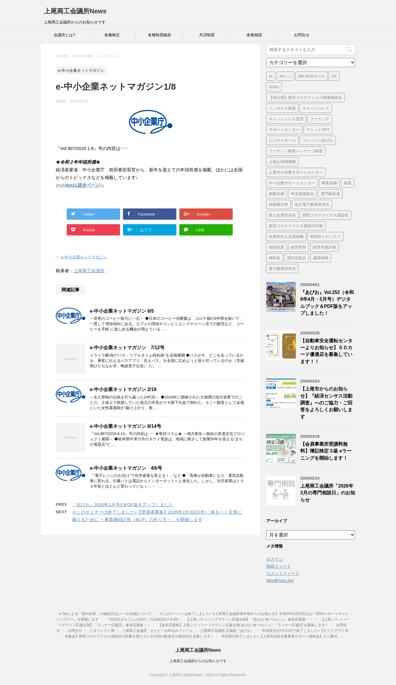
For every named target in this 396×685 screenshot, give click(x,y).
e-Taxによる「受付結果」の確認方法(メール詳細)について (105, 614)
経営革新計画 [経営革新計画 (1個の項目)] (324, 247)
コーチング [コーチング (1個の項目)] (319, 119)
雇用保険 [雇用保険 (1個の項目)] (320, 258)
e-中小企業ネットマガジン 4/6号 (126, 468)
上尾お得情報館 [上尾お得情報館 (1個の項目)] (282, 161)
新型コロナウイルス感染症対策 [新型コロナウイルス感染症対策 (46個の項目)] (296, 226)
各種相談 (254, 35)
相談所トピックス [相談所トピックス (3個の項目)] (325, 236)
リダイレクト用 (102, 631)
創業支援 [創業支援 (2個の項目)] (276, 194)
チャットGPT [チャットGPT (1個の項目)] (318, 129)
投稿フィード (278, 566)
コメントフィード (282, 573)
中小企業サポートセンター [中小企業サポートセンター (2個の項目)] (292, 183)
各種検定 (112, 35)
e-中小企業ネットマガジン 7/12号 (127, 347)
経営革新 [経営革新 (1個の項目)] (298, 247)
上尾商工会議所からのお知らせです (198, 661)
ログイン (274, 559)
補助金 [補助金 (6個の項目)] (274, 258)
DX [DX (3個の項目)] (334, 76)
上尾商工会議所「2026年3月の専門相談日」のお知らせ (327, 492)
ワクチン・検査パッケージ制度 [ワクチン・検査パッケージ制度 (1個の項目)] (296, 151)
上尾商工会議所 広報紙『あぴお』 (227, 631)
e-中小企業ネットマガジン (84, 257)
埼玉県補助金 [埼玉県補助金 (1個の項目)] (302, 194)
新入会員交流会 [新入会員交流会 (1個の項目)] (282, 215)
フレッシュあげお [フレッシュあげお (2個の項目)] (317, 140)
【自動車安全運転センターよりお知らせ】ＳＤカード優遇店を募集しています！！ (326, 351)
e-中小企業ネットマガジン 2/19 (123, 389)
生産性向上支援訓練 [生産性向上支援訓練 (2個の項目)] (286, 236)
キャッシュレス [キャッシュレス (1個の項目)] (315, 108)
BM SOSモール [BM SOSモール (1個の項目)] (311, 76)
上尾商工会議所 (89, 270)
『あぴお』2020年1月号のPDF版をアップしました (122, 504)
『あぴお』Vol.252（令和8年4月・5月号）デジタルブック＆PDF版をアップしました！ (327, 303)
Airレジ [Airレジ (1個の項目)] (285, 76)
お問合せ (301, 35)
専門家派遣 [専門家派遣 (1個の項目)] (330, 194)
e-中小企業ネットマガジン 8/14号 (125, 426)
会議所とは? (64, 35)
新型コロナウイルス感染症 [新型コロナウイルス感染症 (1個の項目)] (325, 215)
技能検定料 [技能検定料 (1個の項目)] (278, 204)
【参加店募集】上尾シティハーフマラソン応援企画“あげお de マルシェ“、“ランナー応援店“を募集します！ (243, 625)
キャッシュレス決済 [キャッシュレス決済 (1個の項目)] (286, 119)
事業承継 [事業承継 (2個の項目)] (329, 183)
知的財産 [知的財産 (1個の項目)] (276, 247)
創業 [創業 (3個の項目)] (348, 183)
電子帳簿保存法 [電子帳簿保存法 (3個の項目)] (282, 268)
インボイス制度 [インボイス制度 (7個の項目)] (282, 108)
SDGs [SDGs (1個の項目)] (274, 87)
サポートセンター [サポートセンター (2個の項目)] (284, 129)
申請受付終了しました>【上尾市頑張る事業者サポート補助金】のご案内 (279, 636)
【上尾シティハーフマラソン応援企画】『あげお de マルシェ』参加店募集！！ (249, 619)
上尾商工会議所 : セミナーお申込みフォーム (157, 631)
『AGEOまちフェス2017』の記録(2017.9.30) (142, 619)
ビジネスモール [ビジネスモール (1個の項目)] (282, 140)
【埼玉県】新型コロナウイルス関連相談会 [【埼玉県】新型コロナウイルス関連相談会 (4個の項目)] (305, 97)
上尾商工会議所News (75, 11)
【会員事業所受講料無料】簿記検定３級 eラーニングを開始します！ (326, 451)
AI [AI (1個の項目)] (270, 76)
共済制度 (207, 35)
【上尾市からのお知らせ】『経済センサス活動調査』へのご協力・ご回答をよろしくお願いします (326, 402)
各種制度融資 (159, 35)
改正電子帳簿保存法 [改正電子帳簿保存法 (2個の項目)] (312, 204)
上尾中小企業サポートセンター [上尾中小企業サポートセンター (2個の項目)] (296, 172)
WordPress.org (280, 580)
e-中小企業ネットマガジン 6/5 (122, 311)
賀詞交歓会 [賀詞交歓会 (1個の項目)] (296, 258)
